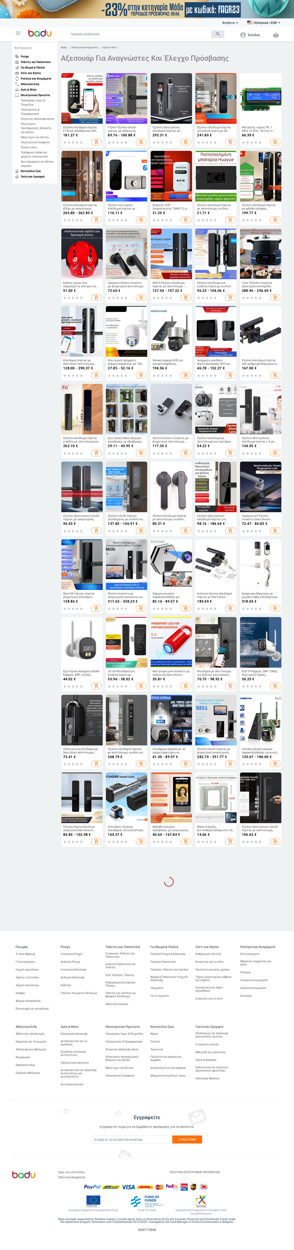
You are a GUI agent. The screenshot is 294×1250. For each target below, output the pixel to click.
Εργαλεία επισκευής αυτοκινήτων (73, 1053)
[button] (18, 33)
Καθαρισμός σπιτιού (208, 954)
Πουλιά (155, 1041)
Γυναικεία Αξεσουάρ (73, 969)
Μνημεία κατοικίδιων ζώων (168, 1075)
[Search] (140, 34)
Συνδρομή (187, 1139)
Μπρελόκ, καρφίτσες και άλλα (255, 963)
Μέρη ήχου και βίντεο (35, 137)
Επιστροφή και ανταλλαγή (32, 1008)
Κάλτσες (66, 985)
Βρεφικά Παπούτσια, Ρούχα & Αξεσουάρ (168, 978)
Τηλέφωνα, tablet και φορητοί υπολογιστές (34, 154)
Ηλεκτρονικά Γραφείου (35, 142)
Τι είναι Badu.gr (25, 954)
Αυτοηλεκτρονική (72, 1084)
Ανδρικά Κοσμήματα (253, 988)
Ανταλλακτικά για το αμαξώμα (74, 1043)
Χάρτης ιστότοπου (27, 977)
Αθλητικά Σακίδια (116, 1004)
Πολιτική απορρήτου (71, 1177)
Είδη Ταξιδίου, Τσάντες (119, 975)
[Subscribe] (132, 1139)
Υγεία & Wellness (205, 1060)
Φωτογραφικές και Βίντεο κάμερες (37, 163)
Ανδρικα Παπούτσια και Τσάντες (120, 966)
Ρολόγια (245, 972)
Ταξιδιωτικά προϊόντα (75, 1062)
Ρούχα (65, 947)
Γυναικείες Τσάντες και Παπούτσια (120, 955)
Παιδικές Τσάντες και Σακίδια (169, 969)
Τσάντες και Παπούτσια (122, 947)
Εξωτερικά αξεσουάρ (74, 1033)
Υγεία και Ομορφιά (209, 1027)
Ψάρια (154, 1033)
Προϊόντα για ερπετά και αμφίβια (166, 1058)
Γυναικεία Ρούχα (71, 954)
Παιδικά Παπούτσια (162, 961)
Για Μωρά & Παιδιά (164, 947)
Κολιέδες (246, 995)
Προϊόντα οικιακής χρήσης (212, 969)
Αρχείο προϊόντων (27, 985)
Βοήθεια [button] (230, 23)
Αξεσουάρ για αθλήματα (31, 1049)
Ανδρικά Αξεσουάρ (73, 977)
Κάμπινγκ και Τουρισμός (31, 1041)
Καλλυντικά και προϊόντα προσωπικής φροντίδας (211, 1069)
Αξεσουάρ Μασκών (207, 1078)
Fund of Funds (147, 1210)
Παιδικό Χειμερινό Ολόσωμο (79, 993)
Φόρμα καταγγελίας (28, 1001)
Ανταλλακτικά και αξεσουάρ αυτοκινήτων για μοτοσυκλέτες (79, 1073)
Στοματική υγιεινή (207, 1044)
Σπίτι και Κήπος (207, 947)
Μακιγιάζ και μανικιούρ (210, 1052)
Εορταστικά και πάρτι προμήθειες (209, 989)
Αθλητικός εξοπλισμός (30, 1033)
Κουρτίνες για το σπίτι (209, 961)
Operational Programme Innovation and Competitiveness (200, 1212)
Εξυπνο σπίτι (29, 147)
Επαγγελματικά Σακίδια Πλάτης (120, 984)
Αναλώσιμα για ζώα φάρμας (168, 1067)
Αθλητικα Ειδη (26, 1027)
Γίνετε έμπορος (25, 961)
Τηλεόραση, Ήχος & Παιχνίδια (33, 102)
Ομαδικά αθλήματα (28, 1073)
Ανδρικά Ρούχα (70, 961)
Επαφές (20, 993)
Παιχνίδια (156, 988)
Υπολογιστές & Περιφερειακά (30, 111)
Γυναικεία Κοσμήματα (254, 980)
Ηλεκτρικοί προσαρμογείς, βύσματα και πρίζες (36, 128)
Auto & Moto (70, 1027)
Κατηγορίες (23, 48)
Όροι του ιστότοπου (71, 1172)
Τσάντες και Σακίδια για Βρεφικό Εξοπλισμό (120, 994)
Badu (64, 47)
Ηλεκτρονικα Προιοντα (84, 47)
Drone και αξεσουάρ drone (37, 119)
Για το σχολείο (159, 995)
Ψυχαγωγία (23, 1057)
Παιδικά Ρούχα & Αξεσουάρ (167, 954)
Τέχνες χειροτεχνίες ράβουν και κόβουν (213, 978)
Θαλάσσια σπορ (25, 1065)
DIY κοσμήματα (249, 954)
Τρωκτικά (156, 1049)
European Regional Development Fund (93, 1210)
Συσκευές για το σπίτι (209, 998)
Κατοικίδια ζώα (162, 1027)
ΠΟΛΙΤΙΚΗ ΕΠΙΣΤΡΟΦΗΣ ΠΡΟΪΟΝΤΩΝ (195, 1172)
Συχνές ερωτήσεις (27, 969)
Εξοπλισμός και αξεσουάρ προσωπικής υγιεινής (211, 1035)
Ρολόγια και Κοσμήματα (257, 947)
